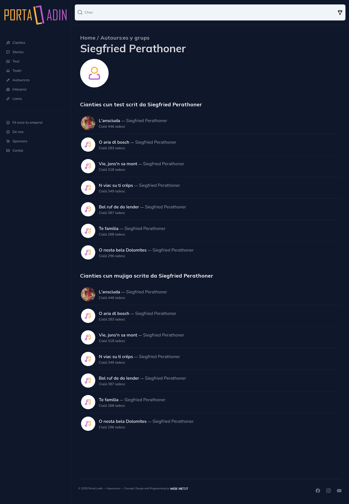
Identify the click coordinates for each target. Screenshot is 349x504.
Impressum (113, 488)
